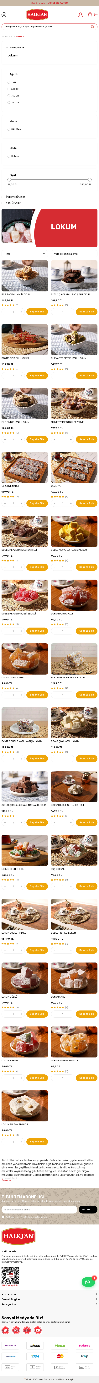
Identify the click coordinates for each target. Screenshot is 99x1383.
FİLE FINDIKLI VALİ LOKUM (15, 422)
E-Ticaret (38, 1379)
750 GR (13, 95)
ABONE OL (88, 1209)
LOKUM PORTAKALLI (62, 613)
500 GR (13, 89)
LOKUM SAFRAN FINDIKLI (64, 1060)
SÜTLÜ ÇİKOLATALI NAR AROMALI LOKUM (24, 805)
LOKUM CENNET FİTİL (13, 869)
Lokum (13, 55)
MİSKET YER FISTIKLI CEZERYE (67, 422)
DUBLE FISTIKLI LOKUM (63, 933)
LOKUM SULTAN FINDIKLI (15, 1124)
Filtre (25, 254)
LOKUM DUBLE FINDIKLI (14, 933)
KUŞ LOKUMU (58, 869)
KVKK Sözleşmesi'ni (14, 1217)
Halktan (13, 156)
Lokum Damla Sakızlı (13, 677)
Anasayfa (7, 36)
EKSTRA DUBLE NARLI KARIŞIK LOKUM (22, 741)
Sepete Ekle (37, 311)
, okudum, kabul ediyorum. (24, 1217)
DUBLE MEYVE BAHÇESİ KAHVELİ (19, 550)
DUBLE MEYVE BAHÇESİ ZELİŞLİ (19, 613)
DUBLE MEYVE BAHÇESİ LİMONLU (69, 550)
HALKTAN (14, 129)
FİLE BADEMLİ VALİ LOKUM (16, 294)
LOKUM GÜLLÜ (9, 996)
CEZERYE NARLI (10, 486)
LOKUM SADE (58, 996)
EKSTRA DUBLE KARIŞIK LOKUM (68, 677)
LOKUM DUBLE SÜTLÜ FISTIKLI (67, 805)
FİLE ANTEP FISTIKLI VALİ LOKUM (68, 358)
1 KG (12, 82)
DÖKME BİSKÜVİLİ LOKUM (15, 358)
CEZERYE (56, 486)
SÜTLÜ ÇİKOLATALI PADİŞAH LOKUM (70, 294)
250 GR (13, 102)
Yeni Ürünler (11, 203)
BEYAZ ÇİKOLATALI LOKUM (65, 741)
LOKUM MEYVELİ (10, 1060)
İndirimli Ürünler (13, 197)
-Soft (28, 1379)
